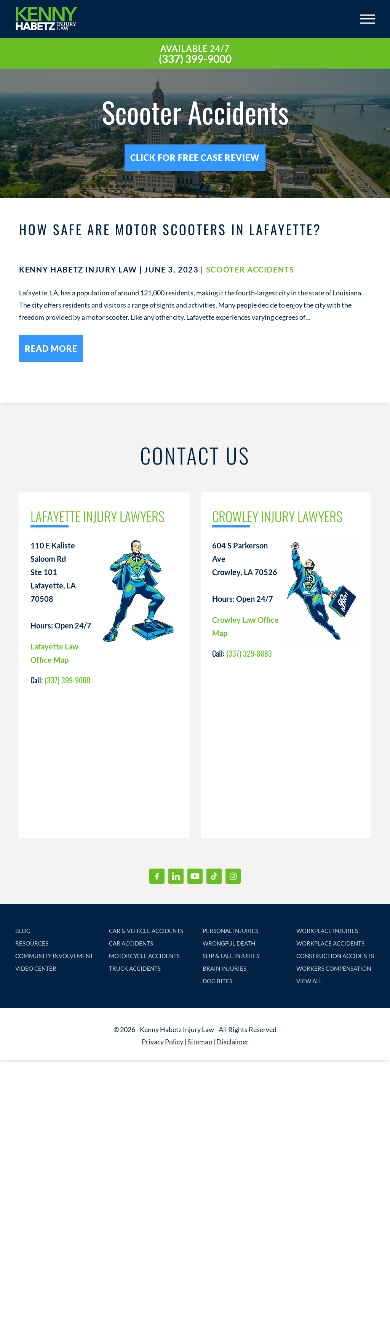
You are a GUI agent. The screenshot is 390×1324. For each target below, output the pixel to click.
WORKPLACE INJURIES (327, 931)
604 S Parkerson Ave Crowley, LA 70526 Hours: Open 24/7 (244, 572)
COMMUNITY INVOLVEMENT (54, 956)
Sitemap (199, 1042)
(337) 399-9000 (195, 58)
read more (51, 349)
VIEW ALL (309, 981)
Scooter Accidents (250, 269)
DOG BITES (217, 981)
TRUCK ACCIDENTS (135, 968)
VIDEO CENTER (35, 968)
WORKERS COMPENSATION (333, 968)
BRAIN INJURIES (224, 968)
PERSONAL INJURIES (230, 931)
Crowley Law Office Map (245, 627)
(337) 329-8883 (249, 653)
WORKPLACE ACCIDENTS (330, 943)
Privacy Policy (162, 1042)
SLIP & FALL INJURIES (231, 956)
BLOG (22, 931)
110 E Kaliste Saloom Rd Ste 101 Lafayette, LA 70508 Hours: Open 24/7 (60, 585)
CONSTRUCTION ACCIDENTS (335, 956)
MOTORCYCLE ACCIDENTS (144, 956)
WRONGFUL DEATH (229, 943)
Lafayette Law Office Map (54, 653)
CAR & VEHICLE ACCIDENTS (146, 931)
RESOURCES (31, 943)
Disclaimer (232, 1042)
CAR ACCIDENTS (131, 943)
